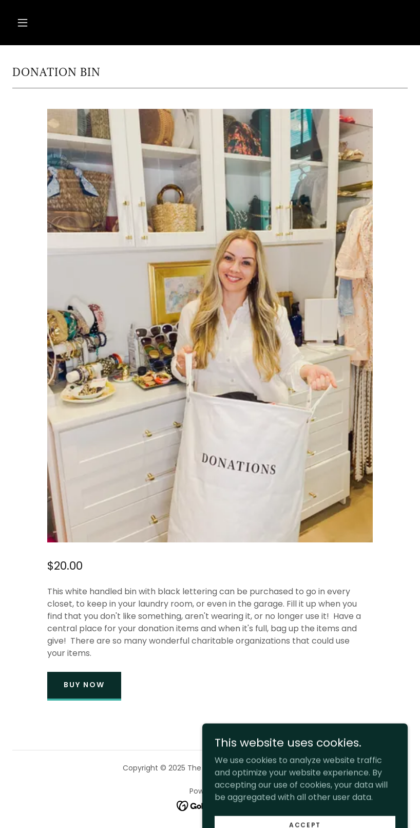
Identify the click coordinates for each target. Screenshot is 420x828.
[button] (22, 22)
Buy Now (84, 685)
